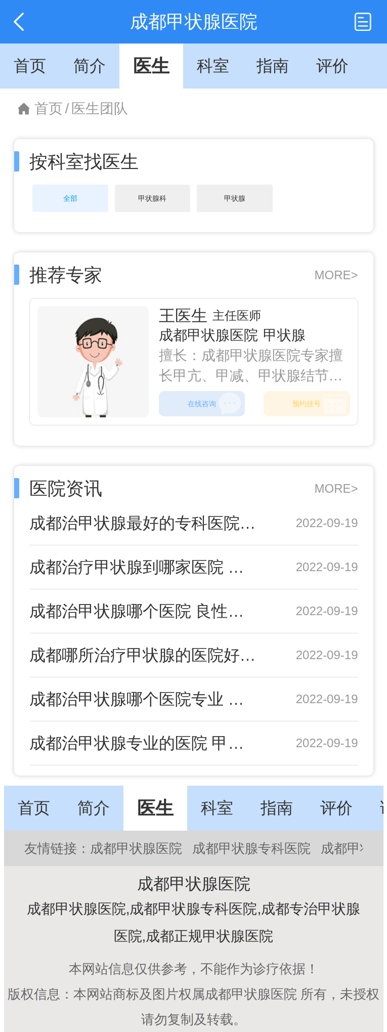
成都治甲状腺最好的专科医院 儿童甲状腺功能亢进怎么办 (144, 523)
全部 (70, 198)
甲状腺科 (152, 198)
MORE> (336, 275)
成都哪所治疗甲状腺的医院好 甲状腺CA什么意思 (144, 655)
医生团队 (99, 108)
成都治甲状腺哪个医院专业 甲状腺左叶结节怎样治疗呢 (144, 699)
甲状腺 (234, 198)
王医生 (183, 316)
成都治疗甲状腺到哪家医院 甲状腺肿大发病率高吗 (144, 567)
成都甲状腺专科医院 (251, 848)
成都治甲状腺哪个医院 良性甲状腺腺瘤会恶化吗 (144, 611)
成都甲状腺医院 (208, 335)
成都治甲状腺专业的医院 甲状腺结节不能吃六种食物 (144, 743)
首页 (48, 108)
